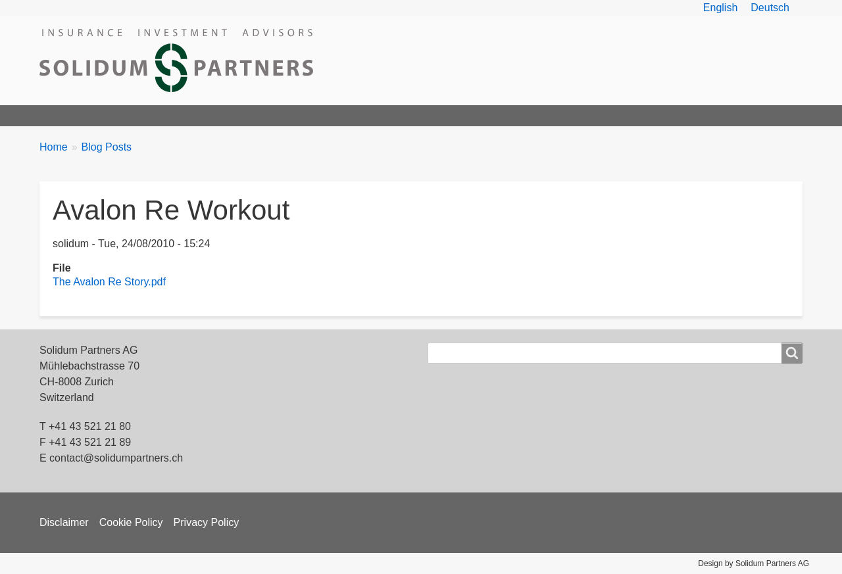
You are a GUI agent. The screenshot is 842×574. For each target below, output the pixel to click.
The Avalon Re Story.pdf (109, 281)
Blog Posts (107, 147)
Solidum (120, 115)
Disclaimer (64, 522)
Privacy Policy (206, 522)
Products (238, 115)
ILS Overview (316, 115)
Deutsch (770, 7)
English (720, 7)
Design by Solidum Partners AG (753, 563)
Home (60, 115)
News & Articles (410, 115)
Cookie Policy (131, 522)
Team (178, 115)
